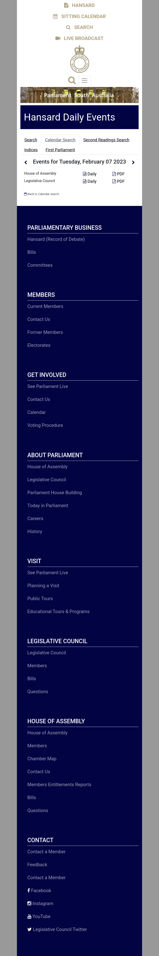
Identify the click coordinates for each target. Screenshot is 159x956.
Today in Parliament (47, 505)
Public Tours (40, 598)
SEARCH (79, 27)
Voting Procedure (45, 425)
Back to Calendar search (41, 194)
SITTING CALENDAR (79, 16)
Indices (31, 149)
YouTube (39, 916)
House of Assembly (40, 173)
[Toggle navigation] (84, 80)
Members (37, 665)
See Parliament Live (47, 386)
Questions (37, 691)
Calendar (36, 412)
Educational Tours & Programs (58, 611)
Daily (89, 173)
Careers (35, 518)
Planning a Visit (43, 585)
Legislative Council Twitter (57, 929)
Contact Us (38, 319)
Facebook (39, 890)
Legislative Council (39, 181)
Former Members (45, 332)
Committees (40, 265)
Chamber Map (42, 758)
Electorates (39, 345)
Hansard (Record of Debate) (56, 239)
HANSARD (79, 5)
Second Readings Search (106, 139)
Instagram (40, 903)
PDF (118, 173)
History (34, 531)
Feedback (37, 864)
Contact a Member (46, 851)
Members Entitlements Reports (59, 784)
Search (30, 139)
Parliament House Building (54, 492)
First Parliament (60, 149)
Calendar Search (60, 139)
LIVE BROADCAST (79, 38)
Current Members (45, 306)
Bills (31, 252)
